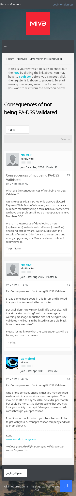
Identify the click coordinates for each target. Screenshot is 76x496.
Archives (22, 59)
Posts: (50, 167)
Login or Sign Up (63, 4)
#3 (68, 378)
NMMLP (26, 155)
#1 (68, 175)
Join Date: (26, 167)
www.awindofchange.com (21, 439)
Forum (10, 59)
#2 (68, 284)
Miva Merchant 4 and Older (46, 59)
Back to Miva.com (10, 4)
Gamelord (28, 359)
